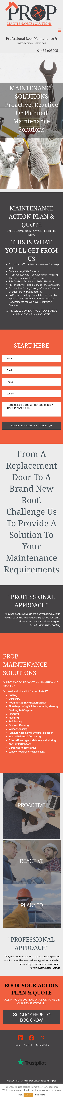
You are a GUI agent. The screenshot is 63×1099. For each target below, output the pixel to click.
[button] (31, 426)
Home (17, 1045)
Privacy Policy (42, 1045)
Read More (39, 1094)
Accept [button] (28, 1095)
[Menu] (59, 30)
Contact (28, 1045)
